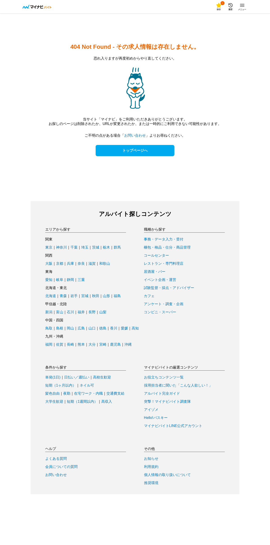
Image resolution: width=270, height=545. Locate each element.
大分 (92, 344)
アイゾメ (151, 410)
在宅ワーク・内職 (88, 393)
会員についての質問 (61, 467)
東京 (48, 247)
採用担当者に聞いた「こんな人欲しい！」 (178, 385)
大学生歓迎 (54, 401)
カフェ (149, 296)
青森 (63, 296)
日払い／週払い (76, 377)
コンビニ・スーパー (160, 312)
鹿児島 (115, 344)
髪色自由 (52, 393)
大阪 (48, 263)
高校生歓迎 (102, 377)
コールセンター (156, 255)
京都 (59, 263)
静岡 (70, 280)
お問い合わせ (135, 135)
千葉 (74, 247)
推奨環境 (151, 483)
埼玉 (84, 247)
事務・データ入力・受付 (163, 239)
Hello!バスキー (156, 418)
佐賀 (59, 344)
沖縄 (128, 344)
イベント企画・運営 (160, 280)
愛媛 (124, 328)
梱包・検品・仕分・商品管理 (167, 247)
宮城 (84, 296)
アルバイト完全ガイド (162, 393)
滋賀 (92, 263)
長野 (92, 312)
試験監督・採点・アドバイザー (169, 288)
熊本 (81, 344)
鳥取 (48, 328)
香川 (113, 328)
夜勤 (66, 393)
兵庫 (70, 263)
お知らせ (151, 458)
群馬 (117, 247)
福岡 (48, 344)
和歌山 (104, 263)
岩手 (74, 296)
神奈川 (61, 247)
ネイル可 (87, 385)
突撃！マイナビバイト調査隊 (167, 401)
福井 (81, 312)
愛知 (48, 280)
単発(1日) (53, 377)
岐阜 (59, 280)
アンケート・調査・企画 (163, 304)
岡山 (70, 328)
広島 (81, 328)
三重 (81, 280)
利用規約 (151, 467)
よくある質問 (56, 458)
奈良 (81, 263)
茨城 (95, 247)
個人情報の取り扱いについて (167, 475)
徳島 (102, 328)
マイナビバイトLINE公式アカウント (173, 426)
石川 (70, 312)
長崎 (70, 344)
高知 (135, 328)
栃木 (106, 247)
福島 (117, 296)
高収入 (106, 401)
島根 (59, 328)
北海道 (50, 296)
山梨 (102, 312)
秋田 (95, 296)
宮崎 (102, 344)
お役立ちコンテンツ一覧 (164, 377)
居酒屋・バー (154, 272)
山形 (106, 296)
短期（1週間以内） (82, 401)
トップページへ (135, 150)
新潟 (48, 312)
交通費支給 (115, 393)
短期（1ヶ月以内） (60, 385)
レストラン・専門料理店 (163, 263)
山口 (92, 328)
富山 (59, 312)
